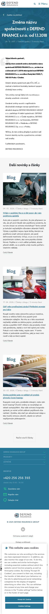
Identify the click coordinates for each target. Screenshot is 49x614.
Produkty (7, 457)
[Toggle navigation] (43, 3)
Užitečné (7, 462)
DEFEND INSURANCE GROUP (14, 452)
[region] (24, 578)
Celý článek (8, 252)
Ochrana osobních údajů (23, 536)
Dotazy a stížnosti (23, 542)
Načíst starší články (24, 437)
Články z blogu (22, 208)
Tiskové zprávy (23, 41)
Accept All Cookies (24, 599)
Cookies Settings (24, 606)
